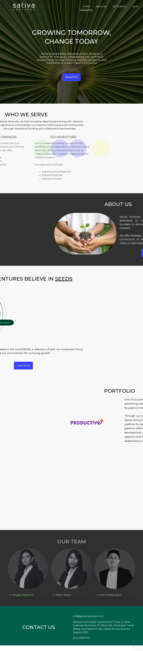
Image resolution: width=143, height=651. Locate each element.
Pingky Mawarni (22, 594)
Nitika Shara (63, 594)
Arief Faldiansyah (110, 594)
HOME (86, 6)
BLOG (136, 6)
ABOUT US (101, 6)
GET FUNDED (119, 6)
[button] (28, 595)
